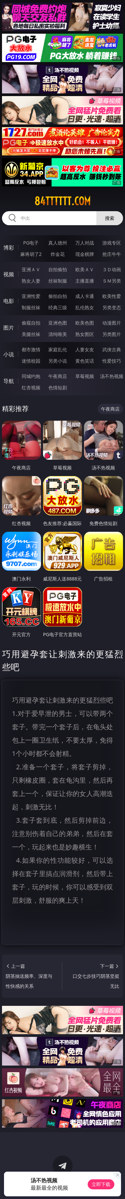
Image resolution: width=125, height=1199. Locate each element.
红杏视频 (31, 387)
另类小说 (57, 361)
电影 (8, 301)
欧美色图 (84, 323)
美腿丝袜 (31, 334)
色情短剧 (57, 387)
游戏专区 (111, 243)
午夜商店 (57, 376)
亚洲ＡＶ (31, 269)
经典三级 (57, 307)
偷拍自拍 (57, 296)
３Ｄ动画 (111, 269)
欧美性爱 (111, 296)
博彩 (8, 247)
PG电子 (31, 243)
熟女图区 (84, 334)
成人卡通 (84, 296)
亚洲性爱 (31, 296)
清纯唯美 (57, 334)
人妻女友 (84, 349)
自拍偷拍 (57, 269)
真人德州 (57, 243)
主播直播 (84, 281)
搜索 (109, 218)
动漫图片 (111, 323)
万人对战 (84, 243)
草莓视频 (84, 376)
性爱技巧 (111, 361)
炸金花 (58, 254)
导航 (8, 381)
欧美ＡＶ (84, 269)
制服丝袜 (31, 307)
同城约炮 (31, 376)
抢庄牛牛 (111, 254)
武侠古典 (111, 349)
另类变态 (111, 307)
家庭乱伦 (57, 349)
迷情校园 (31, 361)
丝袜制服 (57, 281)
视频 (8, 274)
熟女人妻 (31, 281)
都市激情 (31, 349)
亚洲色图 (57, 323)
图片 (8, 327)
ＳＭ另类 (111, 281)
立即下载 (101, 1184)
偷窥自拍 (31, 323)
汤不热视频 (111, 376)
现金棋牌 (84, 254)
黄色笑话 (84, 361)
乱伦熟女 (84, 307)
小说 (8, 354)
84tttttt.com (62, 201)
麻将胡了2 (31, 254)
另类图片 (111, 334)
